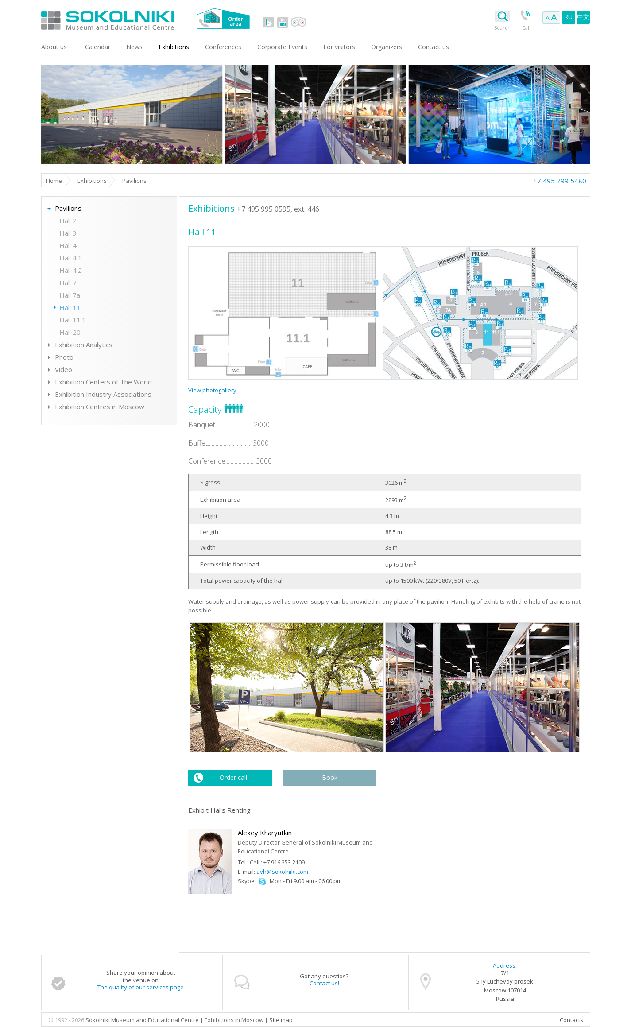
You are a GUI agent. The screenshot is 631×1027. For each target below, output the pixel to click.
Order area (223, 18)
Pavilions (68, 208)
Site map (281, 1020)
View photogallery (212, 390)
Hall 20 (70, 332)
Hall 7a (69, 295)
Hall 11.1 (72, 319)
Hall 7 (68, 282)
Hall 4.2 (70, 270)
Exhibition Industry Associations (103, 394)
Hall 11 (70, 307)
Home (54, 181)
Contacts (571, 1020)
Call (526, 27)
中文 (583, 16)
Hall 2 (68, 220)
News (134, 47)
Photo (64, 357)
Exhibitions (92, 181)
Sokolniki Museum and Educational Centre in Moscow (144, 18)
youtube (282, 22)
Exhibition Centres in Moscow (99, 406)
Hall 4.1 (70, 257)
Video (63, 369)
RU (568, 16)
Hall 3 (68, 233)
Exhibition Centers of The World (103, 381)
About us (54, 47)
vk (268, 22)
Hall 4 (68, 245)
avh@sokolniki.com (282, 872)
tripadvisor (298, 22)
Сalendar (97, 47)
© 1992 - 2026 (66, 1020)
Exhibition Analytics (83, 344)
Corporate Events (282, 47)
